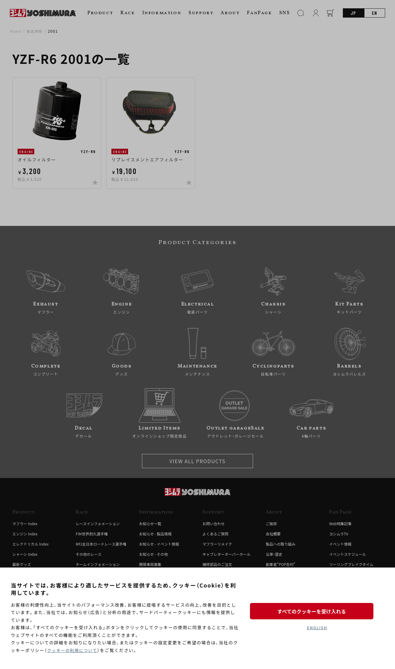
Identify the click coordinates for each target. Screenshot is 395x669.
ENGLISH (317, 628)
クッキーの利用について (73, 650)
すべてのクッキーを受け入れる (317, 610)
